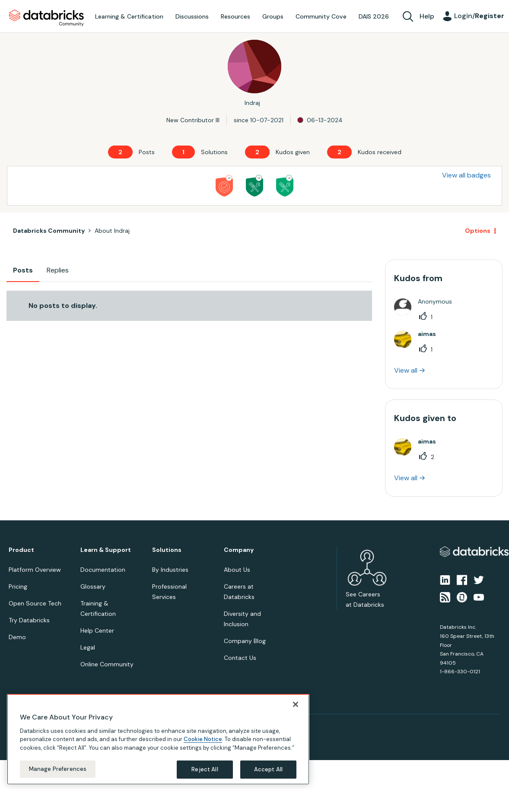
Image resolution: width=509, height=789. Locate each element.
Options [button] (477, 230)
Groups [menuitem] (272, 16)
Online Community (107, 664)
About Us (237, 570)
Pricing (18, 586)
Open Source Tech (35, 603)
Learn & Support (105, 550)
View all (405, 370)
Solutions (166, 550)
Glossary (92, 586)
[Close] (295, 704)
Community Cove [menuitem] (321, 16)
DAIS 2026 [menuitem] (374, 16)
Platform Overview (35, 570)
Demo (17, 637)
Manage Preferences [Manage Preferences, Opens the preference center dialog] (57, 769)
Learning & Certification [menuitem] (129, 16)
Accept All (268, 769)
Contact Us (240, 658)
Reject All (204, 769)
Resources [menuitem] (235, 16)
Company (239, 550)
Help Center (97, 630)
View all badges (466, 175)
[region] (158, 739)
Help (427, 16)
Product (21, 550)
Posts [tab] (23, 270)
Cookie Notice (203, 739)
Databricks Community (46, 18)
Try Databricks (29, 620)
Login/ (479, 15)
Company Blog (245, 641)
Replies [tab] (58, 270)
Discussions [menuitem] (192, 16)
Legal (87, 647)
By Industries (170, 570)
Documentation (102, 570)
